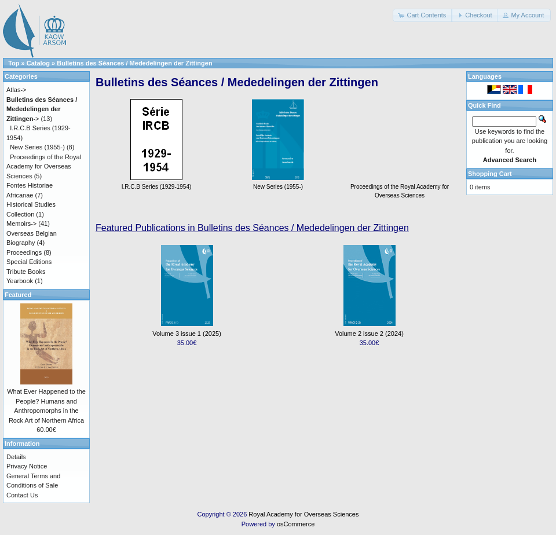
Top (13, 63)
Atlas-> (16, 89)
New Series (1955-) (37, 147)
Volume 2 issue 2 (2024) (369, 333)
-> (41, 109)
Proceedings (24, 252)
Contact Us (22, 495)
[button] (423, 15)
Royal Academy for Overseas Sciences (303, 514)
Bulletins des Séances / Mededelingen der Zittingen (134, 63)
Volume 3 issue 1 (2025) (186, 333)
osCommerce (295, 524)
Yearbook (19, 280)
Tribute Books (25, 271)
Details (16, 456)
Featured (18, 294)
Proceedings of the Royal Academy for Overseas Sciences (399, 187)
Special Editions (29, 261)
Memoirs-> (21, 223)
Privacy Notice (26, 466)
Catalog (38, 63)
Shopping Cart (490, 173)
